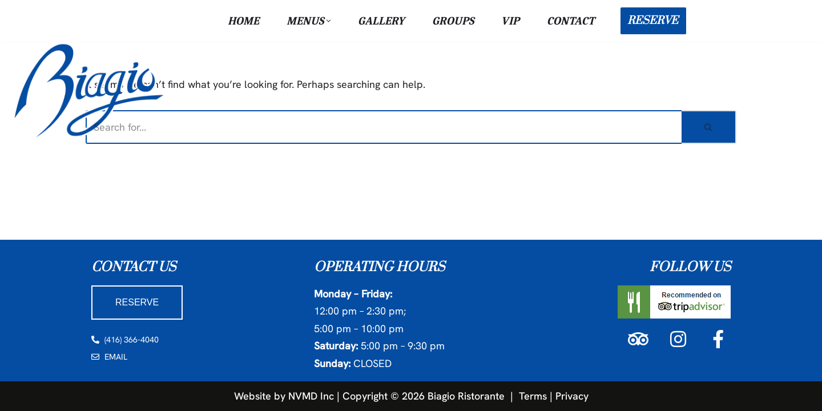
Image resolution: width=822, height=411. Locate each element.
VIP (510, 20)
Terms (533, 395)
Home (243, 20)
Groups (453, 20)
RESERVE (652, 21)
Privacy (572, 395)
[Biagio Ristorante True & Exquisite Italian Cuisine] (91, 90)
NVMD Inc (311, 395)
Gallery (381, 20)
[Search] (384, 127)
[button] (329, 21)
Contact (571, 20)
